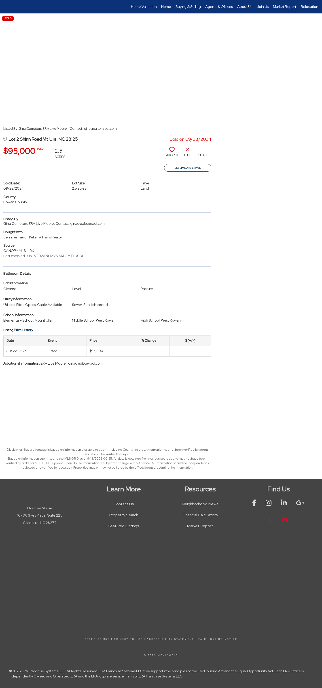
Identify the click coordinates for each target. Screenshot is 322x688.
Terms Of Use (97, 639)
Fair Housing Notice (217, 639)
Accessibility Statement (170, 639)
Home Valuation (144, 6)
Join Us (263, 6)
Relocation (309, 6)
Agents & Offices (219, 6)
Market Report (284, 6)
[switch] (172, 153)
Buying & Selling (188, 6)
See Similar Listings (188, 167)
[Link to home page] (5, 6)
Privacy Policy (128, 639)
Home (166, 6)
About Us (244, 6)
